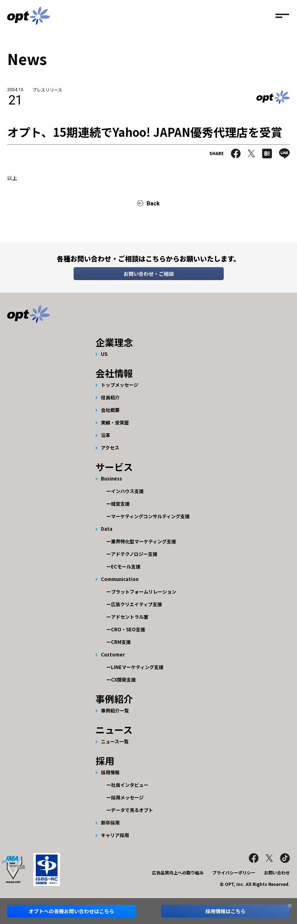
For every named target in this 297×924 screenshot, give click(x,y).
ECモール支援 (125, 566)
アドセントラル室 (129, 616)
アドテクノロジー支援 (134, 554)
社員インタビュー (129, 784)
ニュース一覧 (115, 741)
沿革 (105, 435)
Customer (113, 654)
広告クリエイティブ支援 (136, 604)
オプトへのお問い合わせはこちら (71, 911)
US (104, 353)
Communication (120, 579)
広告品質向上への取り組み (178, 872)
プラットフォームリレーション (143, 591)
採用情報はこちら (225, 911)
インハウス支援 (127, 491)
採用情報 (110, 772)
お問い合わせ (277, 872)
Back (153, 203)
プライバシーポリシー (233, 872)
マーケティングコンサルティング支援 (150, 516)
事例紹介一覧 (115, 710)
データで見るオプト (132, 810)
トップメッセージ (119, 384)
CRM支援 (121, 642)
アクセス (110, 447)
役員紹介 (110, 397)
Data (106, 528)
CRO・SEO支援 (128, 629)
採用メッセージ (127, 797)
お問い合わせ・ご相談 (149, 273)
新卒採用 (110, 822)
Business (111, 478)
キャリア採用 (115, 835)
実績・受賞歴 (115, 422)
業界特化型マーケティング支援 (143, 541)
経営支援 (120, 503)
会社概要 (110, 410)
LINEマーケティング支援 (137, 667)
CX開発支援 (123, 679)
